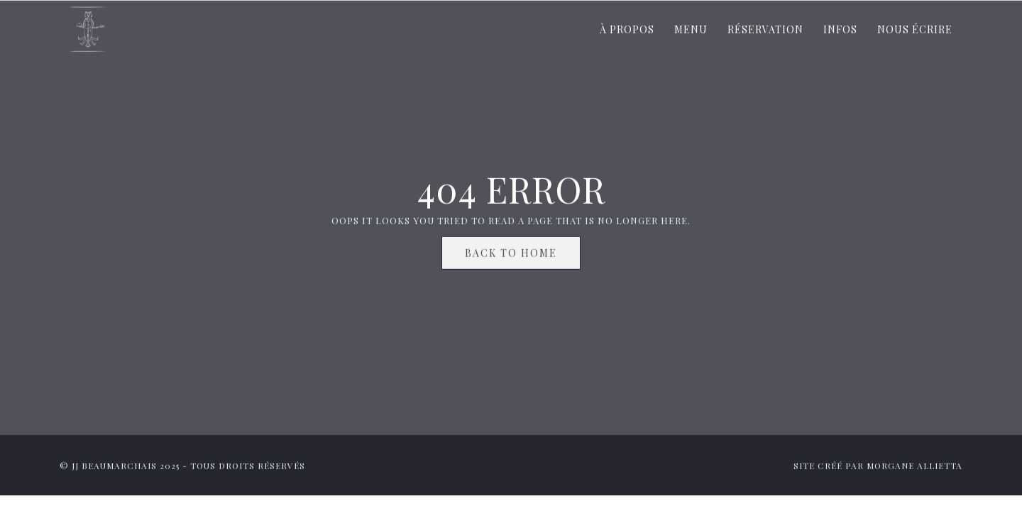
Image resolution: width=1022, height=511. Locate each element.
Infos (840, 31)
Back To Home (511, 254)
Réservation (765, 31)
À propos (627, 31)
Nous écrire (914, 31)
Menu (691, 31)
